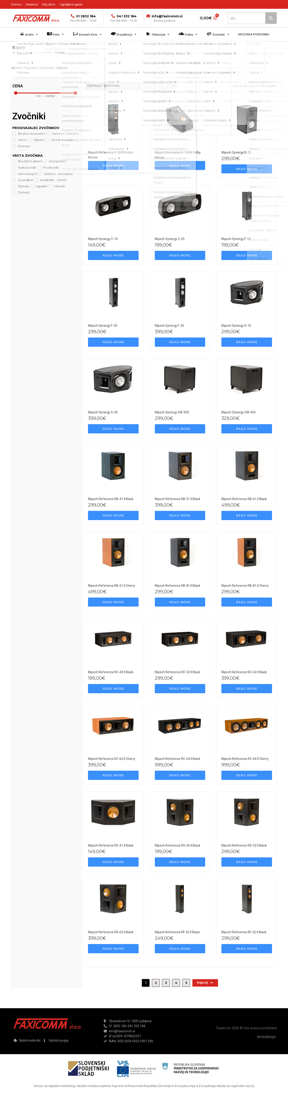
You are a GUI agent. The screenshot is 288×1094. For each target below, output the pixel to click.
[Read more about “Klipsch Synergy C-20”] (180, 255)
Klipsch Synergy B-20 (236, 152)
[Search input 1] (246, 18)
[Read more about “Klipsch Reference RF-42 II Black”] (180, 948)
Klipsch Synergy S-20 (103, 412)
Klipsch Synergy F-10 (236, 239)
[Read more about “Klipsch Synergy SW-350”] (180, 428)
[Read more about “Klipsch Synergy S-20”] (113, 428)
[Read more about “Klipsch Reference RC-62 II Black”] (246, 688)
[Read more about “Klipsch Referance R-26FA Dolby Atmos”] (113, 165)
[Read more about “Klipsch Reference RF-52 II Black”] (246, 948)
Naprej (205, 983)
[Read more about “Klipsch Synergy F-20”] (113, 342)
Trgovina (31, 52)
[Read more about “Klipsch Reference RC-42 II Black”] (113, 688)
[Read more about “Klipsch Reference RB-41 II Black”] (113, 515)
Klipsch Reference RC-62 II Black (244, 672)
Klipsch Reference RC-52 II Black (177, 672)
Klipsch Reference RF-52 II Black (243, 932)
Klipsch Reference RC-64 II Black (177, 759)
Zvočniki (46, 52)
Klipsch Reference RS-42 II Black (177, 845)
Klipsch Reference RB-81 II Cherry (245, 585)
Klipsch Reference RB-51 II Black (177, 499)
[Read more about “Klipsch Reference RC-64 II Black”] (180, 775)
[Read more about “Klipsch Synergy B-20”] (246, 169)
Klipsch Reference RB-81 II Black (177, 585)
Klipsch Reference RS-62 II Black (110, 932)
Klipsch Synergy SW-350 (172, 412)
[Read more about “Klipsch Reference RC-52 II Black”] (180, 688)
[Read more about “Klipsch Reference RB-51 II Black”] (180, 515)
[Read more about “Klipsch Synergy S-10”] (246, 342)
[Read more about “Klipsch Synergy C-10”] (113, 255)
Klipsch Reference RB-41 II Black (110, 499)
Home (16, 68)
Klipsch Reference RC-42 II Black (110, 672)
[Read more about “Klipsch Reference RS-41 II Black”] (113, 862)
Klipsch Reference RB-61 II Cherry (111, 585)
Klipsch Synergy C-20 (169, 239)
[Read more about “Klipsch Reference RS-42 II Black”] (180, 862)
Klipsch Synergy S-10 (236, 325)
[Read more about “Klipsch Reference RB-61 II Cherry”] (113, 602)
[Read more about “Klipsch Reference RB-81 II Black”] (180, 602)
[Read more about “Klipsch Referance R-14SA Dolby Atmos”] (180, 165)
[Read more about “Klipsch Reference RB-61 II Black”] (246, 515)
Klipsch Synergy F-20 (102, 325)
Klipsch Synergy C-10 (103, 239)
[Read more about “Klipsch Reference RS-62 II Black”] (113, 948)
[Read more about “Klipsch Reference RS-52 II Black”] (246, 862)
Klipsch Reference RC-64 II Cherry (245, 759)
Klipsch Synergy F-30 (169, 325)
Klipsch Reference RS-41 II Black (110, 845)
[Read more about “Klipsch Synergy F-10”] (246, 255)
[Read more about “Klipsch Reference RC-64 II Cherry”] (246, 775)
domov (17, 52)
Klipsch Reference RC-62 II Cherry (111, 759)
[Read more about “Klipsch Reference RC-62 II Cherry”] (113, 775)
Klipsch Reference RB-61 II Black (244, 499)
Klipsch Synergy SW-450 (238, 412)
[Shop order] (131, 86)
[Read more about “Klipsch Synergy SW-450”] (246, 428)
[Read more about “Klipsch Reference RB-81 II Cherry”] (246, 602)
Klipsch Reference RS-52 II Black (244, 845)
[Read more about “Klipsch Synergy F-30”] (180, 342)
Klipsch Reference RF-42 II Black (177, 932)
